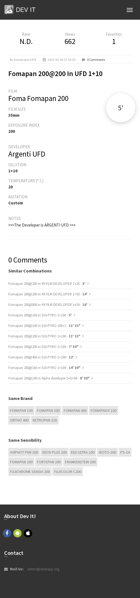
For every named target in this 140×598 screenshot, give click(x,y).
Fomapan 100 (21, 410)
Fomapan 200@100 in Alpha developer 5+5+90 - (49, 378)
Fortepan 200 (49, 461)
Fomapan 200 (48, 410)
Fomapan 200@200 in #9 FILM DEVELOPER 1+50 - (48, 294)
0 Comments (96, 60)
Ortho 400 (19, 420)
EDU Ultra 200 (83, 452)
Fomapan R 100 (103, 410)
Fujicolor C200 (67, 471)
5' (120, 107)
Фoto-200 (107, 452)
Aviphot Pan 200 (24, 452)
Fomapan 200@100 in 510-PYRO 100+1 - (44, 325)
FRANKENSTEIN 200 (80, 461)
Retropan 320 (45, 420)
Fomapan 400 (75, 410)
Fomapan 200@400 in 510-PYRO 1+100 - (41, 357)
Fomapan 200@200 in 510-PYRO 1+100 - (44, 336)
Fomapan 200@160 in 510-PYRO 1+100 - (40, 315)
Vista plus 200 (54, 452)
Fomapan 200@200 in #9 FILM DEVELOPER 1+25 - (47, 283)
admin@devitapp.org (43, 569)
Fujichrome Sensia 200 (30, 471)
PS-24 (125, 452)
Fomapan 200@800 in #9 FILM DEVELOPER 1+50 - (48, 304)
